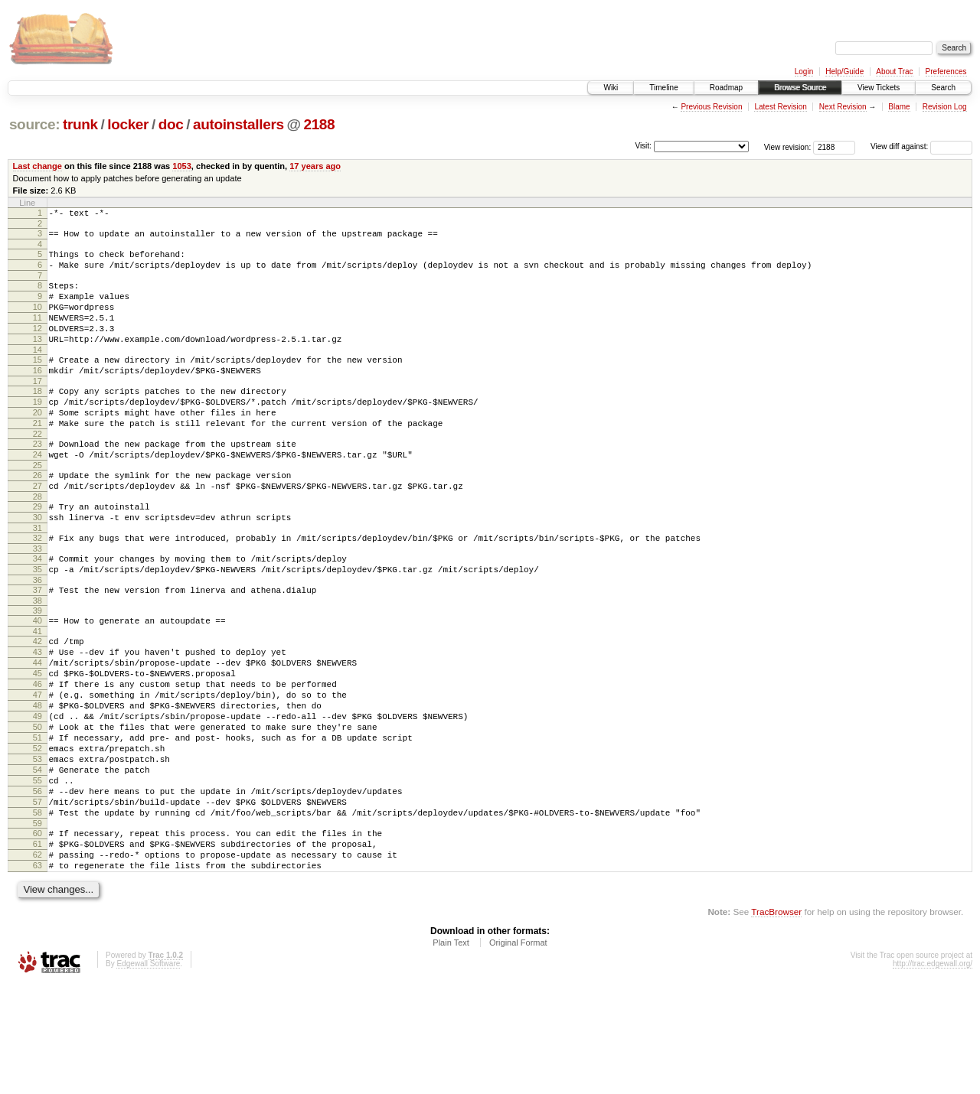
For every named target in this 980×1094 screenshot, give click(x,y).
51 (37, 820)
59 (37, 924)
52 (37, 833)
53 (37, 846)
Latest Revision (780, 107)
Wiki (610, 87)
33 (37, 601)
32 (37, 588)
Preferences (946, 71)
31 (37, 578)
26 (37, 516)
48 (37, 781)
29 (37, 552)
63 (37, 973)
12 (37, 346)
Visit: (643, 146)
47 (37, 768)
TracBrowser (776, 1022)
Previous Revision (711, 107)
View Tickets (879, 87)
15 (37, 382)
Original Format (518, 1052)
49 (37, 794)
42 (37, 703)
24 (37, 493)
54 (37, 859)
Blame (899, 107)
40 (37, 680)
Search (943, 87)
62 (37, 960)
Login (804, 71)
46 (37, 755)
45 (37, 742)
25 (37, 506)
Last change (37, 166)
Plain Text (451, 1052)
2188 (319, 124)
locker (128, 124)
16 (37, 395)
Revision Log (945, 107)
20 (37, 444)
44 (37, 729)
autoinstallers (238, 124)
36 (37, 637)
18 (37, 418)
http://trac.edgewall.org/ (932, 1074)
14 (37, 372)
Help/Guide (844, 71)
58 (37, 911)
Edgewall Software (148, 1074)
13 (37, 359)
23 (37, 480)
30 (37, 565)
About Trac (894, 71)
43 (37, 716)
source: (34, 124)
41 (37, 693)
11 (37, 333)
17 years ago (315, 166)
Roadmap (726, 87)
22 (37, 470)
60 (37, 934)
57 (37, 898)
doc (171, 124)
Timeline (663, 87)
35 (37, 624)
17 (37, 408)
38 (37, 660)
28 (37, 542)
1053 (181, 166)
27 (37, 529)
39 (37, 670)
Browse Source (800, 87)
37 (37, 647)
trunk (80, 124)
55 (37, 872)
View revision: (788, 146)
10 (37, 320)
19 (37, 431)
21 (37, 457)
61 (37, 947)
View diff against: (921, 146)
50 (37, 807)
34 (37, 611)
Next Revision (843, 107)
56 (37, 885)
